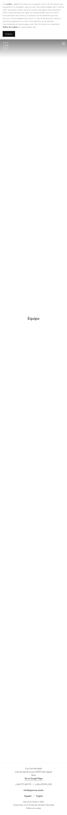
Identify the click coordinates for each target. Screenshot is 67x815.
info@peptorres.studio (34, 790)
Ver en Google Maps (34, 778)
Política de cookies (10, 27)
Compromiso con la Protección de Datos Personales (33, 805)
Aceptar (8, 33)
